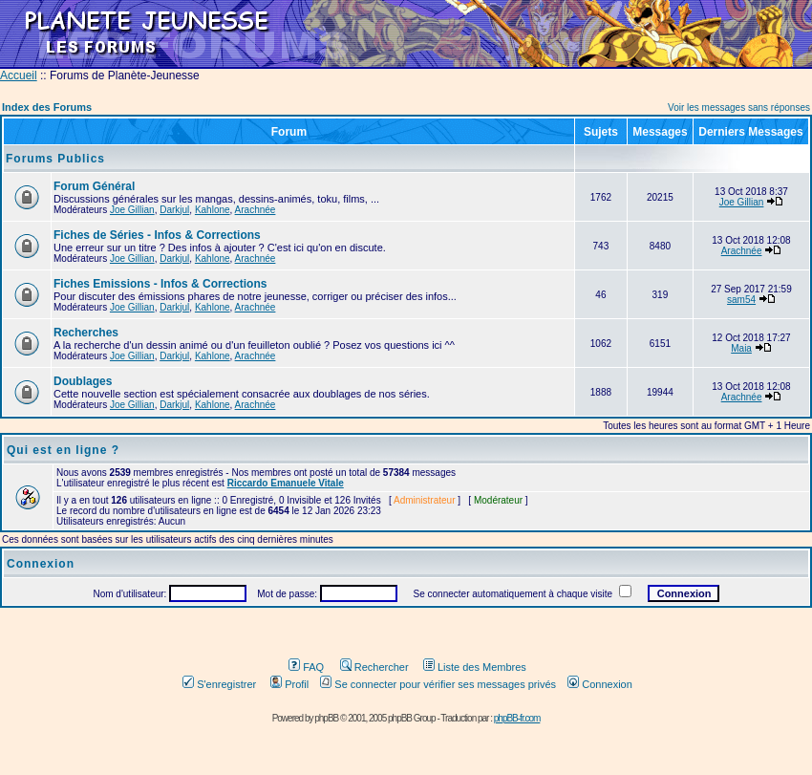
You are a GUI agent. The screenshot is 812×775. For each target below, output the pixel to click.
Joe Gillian (132, 210)
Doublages (82, 381)
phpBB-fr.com (517, 718)
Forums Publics (55, 158)
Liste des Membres (474, 667)
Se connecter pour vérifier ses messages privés (438, 684)
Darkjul (174, 210)
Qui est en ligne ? (63, 450)
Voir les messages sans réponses (739, 107)
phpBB (326, 718)
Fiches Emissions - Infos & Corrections (160, 284)
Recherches (85, 332)
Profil (289, 684)
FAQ (306, 667)
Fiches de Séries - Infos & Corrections (157, 235)
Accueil (18, 75)
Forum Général (94, 186)
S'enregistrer (219, 684)
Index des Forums (47, 107)
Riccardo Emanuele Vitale (285, 483)
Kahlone (212, 210)
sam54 (741, 299)
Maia (741, 348)
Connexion (599, 684)
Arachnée (255, 210)
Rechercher (374, 667)
